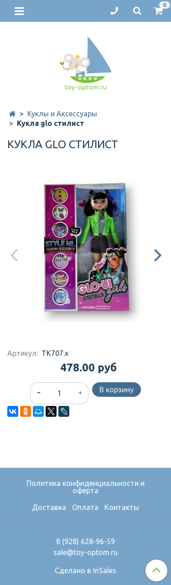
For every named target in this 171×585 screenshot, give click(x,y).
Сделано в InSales (85, 570)
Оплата (85, 507)
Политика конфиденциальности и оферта (85, 487)
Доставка (49, 507)
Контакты (121, 507)
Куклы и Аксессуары (62, 114)
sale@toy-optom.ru (85, 552)
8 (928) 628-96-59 (85, 541)
